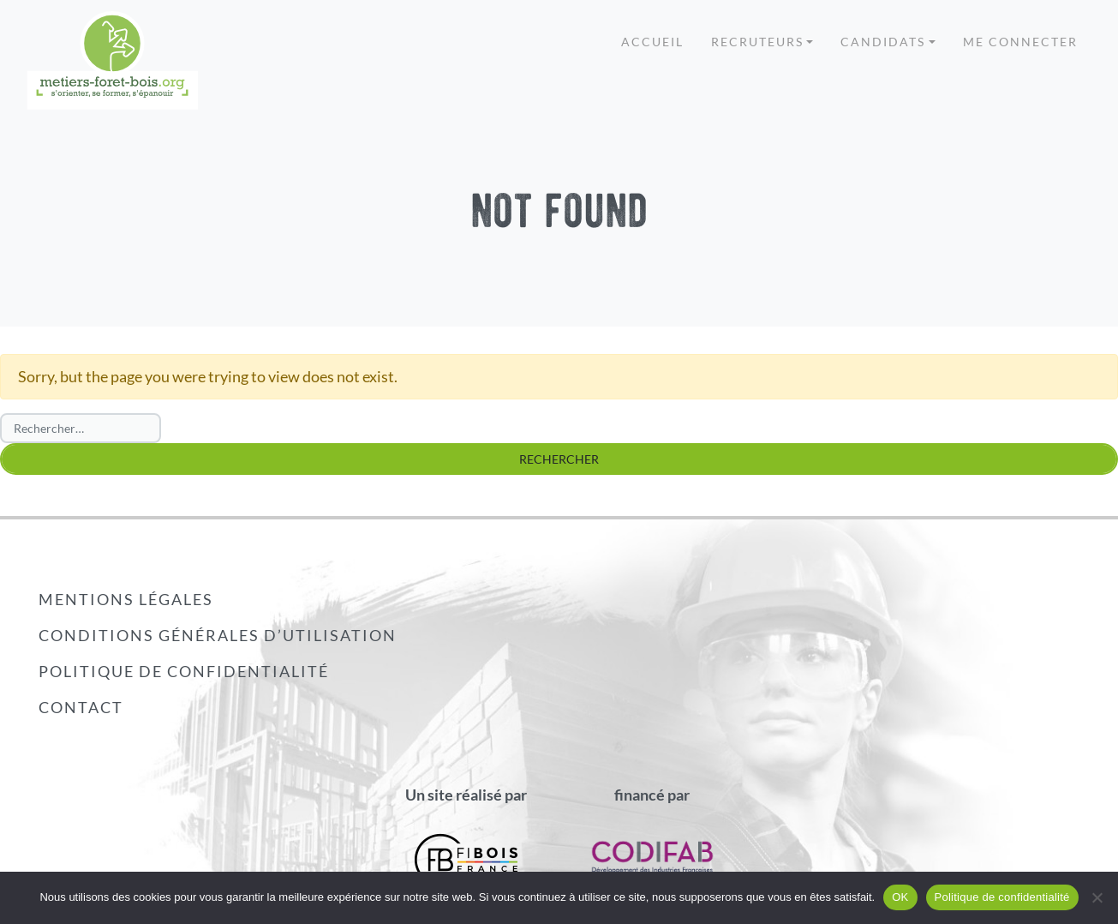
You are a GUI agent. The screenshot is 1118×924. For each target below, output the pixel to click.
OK (900, 897)
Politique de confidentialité (184, 671)
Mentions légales (126, 599)
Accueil (652, 41)
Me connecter (1020, 41)
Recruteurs (757, 41)
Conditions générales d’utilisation (218, 635)
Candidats (882, 41)
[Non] (1096, 897)
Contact (81, 707)
